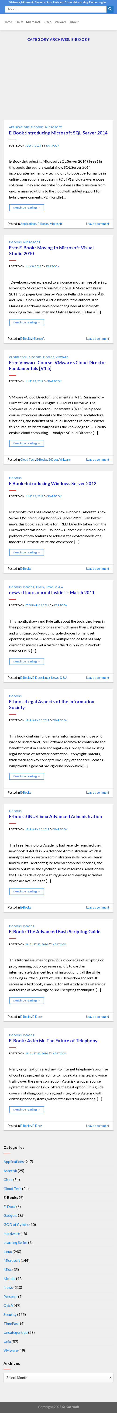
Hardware (11, 1233)
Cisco (48, 22)
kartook (52, 145)
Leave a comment (97, 224)
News (50, 587)
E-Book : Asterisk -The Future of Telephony (53, 1040)
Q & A (59, 587)
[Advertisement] (58, 85)
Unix (7, 1341)
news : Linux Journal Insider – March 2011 (51, 592)
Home (7, 22)
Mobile (9, 1278)
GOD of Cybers (16, 1224)
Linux (19, 22)
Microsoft (33, 22)
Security (10, 1314)
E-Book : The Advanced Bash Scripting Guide (54, 931)
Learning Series (15, 1242)
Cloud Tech (18, 357)
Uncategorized (15, 1332)
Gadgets (10, 1215)
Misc (7, 1269)
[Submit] (110, 9)
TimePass (11, 1323)
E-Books (37, 127)
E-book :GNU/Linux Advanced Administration (55, 816)
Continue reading (26, 207)
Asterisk (10, 1170)
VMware (61, 22)
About (74, 22)
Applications (19, 127)
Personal (10, 1296)
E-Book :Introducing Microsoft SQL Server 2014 (58, 132)
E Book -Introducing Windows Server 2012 (52, 483)
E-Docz (48, 357)
